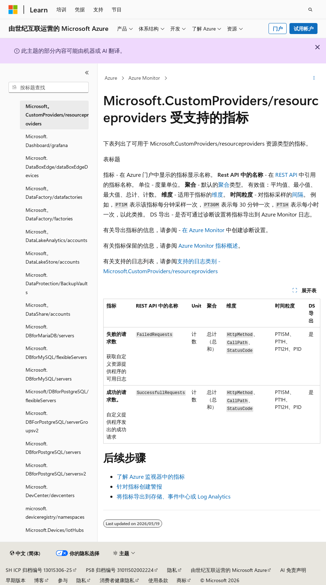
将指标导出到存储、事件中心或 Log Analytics (174, 496)
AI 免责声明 (293, 570)
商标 (182, 580)
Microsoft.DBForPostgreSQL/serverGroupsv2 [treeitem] (57, 422)
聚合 (224, 184)
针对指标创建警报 (139, 486)
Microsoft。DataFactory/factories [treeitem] (49, 214)
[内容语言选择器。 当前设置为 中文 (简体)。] (25, 553)
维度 (217, 194)
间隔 (297, 194)
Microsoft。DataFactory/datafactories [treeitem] (54, 193)
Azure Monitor (144, 77)
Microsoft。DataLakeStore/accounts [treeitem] (52, 257)
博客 (39, 580)
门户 (278, 28)
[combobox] (49, 87)
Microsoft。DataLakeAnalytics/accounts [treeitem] (56, 236)
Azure (111, 77)
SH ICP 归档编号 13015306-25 (39, 570)
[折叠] (86, 72)
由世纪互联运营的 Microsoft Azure (229, 570)
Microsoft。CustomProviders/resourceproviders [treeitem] (57, 115)
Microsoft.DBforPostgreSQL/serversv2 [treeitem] (56, 469)
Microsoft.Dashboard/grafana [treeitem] (47, 140)
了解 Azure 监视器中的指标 (151, 476)
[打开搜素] (310, 9)
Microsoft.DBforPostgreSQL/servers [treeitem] (53, 448)
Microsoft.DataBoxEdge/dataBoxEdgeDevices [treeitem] (57, 166)
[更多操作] (314, 78)
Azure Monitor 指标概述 (208, 245)
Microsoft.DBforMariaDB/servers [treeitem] (50, 331)
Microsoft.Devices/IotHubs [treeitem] (55, 530)
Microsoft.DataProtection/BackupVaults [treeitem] (57, 283)
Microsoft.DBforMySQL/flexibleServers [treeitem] (56, 352)
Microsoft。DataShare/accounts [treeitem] (48, 309)
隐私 (172, 570)
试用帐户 (304, 28)
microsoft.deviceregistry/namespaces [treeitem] (55, 513)
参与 (63, 580)
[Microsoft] (13, 9)
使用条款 (158, 580)
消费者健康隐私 (117, 580)
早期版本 (16, 580)
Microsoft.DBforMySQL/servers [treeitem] (49, 374)
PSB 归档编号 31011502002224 (120, 570)
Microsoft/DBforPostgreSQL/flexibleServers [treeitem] (57, 396)
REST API (286, 174)
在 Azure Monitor (203, 230)
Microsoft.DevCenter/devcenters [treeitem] (50, 491)
